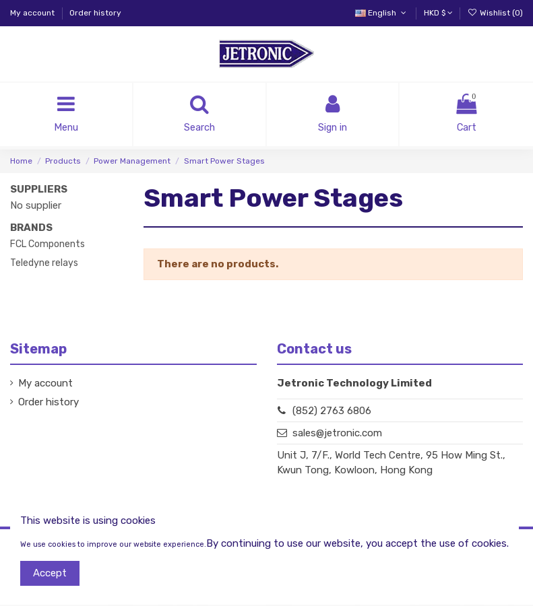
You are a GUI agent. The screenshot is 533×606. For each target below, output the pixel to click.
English (381, 13)
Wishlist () (495, 13)
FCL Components (47, 245)
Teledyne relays (44, 264)
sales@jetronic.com (337, 434)
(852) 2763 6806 (331, 411)
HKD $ (438, 13)
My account (33, 13)
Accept (50, 573)
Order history (95, 13)
